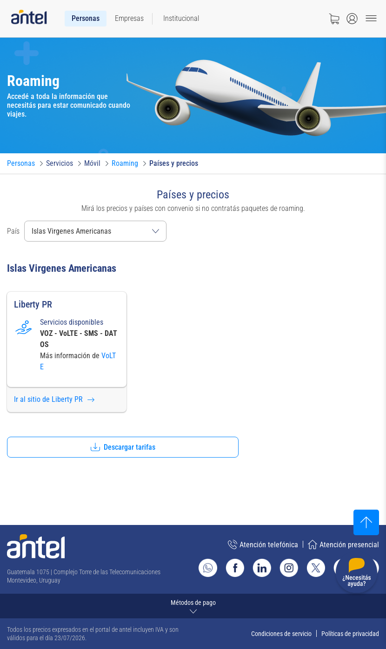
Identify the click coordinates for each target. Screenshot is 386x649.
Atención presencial (343, 544)
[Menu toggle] (371, 18)
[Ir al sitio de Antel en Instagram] (289, 567)
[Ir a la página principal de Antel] (36, 546)
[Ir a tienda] (334, 19)
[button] (123, 447)
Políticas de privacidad (350, 633)
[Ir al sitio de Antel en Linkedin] (262, 567)
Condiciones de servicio (281, 633)
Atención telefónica (263, 544)
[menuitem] (85, 18)
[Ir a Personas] (21, 163)
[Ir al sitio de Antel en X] (315, 567)
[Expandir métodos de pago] (193, 606)
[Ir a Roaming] (125, 163)
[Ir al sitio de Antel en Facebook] (235, 567)
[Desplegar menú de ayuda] (356, 574)
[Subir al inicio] (366, 522)
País (13, 231)
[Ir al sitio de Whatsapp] (208, 567)
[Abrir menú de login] (352, 18)
